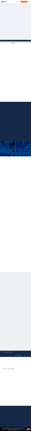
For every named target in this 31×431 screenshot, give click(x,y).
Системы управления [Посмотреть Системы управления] (27, 42)
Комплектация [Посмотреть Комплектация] (13, 42)
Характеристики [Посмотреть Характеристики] (7, 42)
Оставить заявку (23, 1)
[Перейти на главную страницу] (4, 2)
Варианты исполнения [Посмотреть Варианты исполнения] (19, 42)
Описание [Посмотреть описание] (2, 42)
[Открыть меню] (28, 2)
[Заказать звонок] (19, 2)
